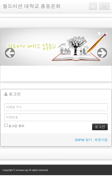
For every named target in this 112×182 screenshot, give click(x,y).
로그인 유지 (14, 126)
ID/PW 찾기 (83, 140)
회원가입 (101, 140)
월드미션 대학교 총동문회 (32, 6)
